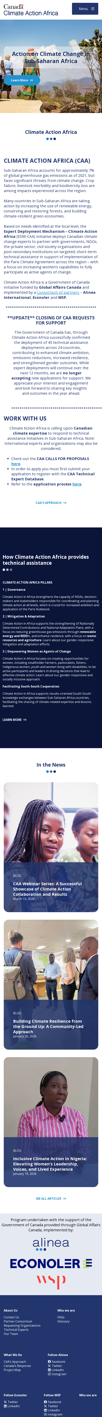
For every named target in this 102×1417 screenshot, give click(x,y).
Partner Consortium (18, 1321)
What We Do (13, 1355)
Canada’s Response (17, 1366)
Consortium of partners (58, 292)
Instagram (57, 1374)
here (15, 463)
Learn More (19, 80)
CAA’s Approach (15, 1362)
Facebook (56, 1362)
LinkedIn (56, 1370)
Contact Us (11, 1317)
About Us (10, 1310)
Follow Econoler (15, 1395)
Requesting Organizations (22, 1325)
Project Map (12, 1370)
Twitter (55, 1366)
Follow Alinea (58, 1355)
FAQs (60, 1317)
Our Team (11, 1334)
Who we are (66, 1310)
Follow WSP (52, 1395)
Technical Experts (16, 1330)
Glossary (63, 1321)
